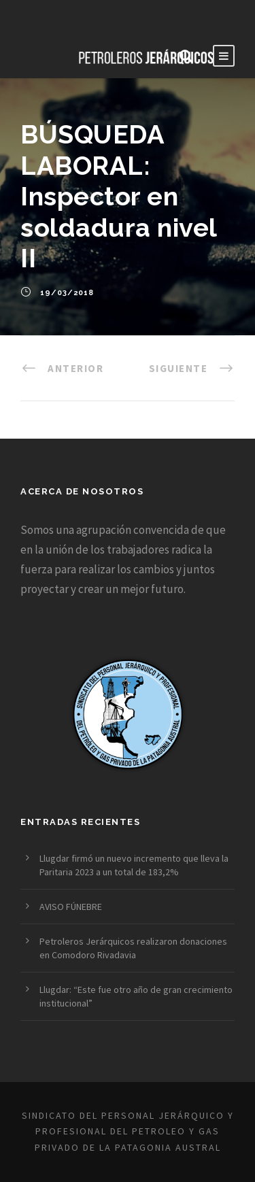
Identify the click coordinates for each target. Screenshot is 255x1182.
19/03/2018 (67, 292)
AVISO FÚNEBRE (70, 906)
